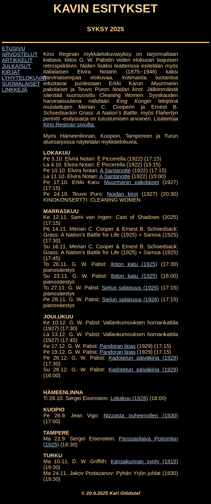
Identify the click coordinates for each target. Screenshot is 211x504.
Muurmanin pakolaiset (131, 182)
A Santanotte (115, 170)
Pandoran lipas (118, 346)
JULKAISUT (16, 66)
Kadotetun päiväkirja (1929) (143, 358)
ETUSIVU (13, 48)
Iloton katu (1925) (134, 264)
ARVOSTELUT (19, 54)
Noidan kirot (122, 194)
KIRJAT (11, 72)
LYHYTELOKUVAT (24, 78)
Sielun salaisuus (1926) (130, 288)
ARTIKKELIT (17, 60)
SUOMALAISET (21, 84)
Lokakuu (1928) (129, 398)
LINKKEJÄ (14, 90)
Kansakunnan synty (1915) (144, 461)
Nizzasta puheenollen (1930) (141, 415)
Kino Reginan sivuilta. (69, 124)
